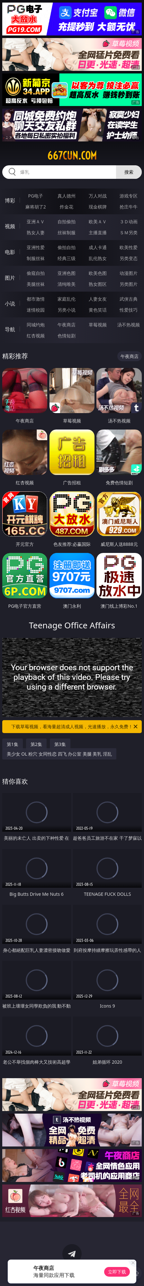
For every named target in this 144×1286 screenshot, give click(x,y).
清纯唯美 (67, 284)
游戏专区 (129, 196)
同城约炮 (36, 325)
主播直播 (98, 232)
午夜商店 (67, 325)
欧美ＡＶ (98, 221)
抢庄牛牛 (129, 207)
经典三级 (67, 258)
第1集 (12, 744)
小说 (10, 303)
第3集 (60, 744)
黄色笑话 (98, 310)
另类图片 (129, 284)
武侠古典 (129, 299)
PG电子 (35, 196)
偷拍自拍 (67, 247)
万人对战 (98, 196)
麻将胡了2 (35, 207)
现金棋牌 (98, 207)
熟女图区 (98, 284)
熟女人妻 (36, 232)
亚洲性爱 (36, 247)
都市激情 (36, 299)
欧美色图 (98, 273)
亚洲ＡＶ (36, 221)
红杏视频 (36, 336)
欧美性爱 (129, 247)
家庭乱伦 (67, 299)
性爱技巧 (129, 310)
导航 (10, 329)
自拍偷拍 (67, 221)
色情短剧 (67, 336)
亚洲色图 (67, 273)
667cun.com (72, 155)
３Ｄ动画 (129, 221)
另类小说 (67, 310)
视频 (10, 226)
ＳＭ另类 (129, 232)
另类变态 (129, 258)
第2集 (36, 744)
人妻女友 (98, 299)
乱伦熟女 (98, 258)
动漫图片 (129, 273)
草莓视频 (98, 325)
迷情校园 (36, 310)
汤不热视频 (128, 325)
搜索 (128, 172)
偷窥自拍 (36, 273)
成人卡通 (98, 247)
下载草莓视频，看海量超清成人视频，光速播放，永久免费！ (75, 726)
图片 (10, 277)
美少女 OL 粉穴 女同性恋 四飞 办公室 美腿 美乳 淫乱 (59, 754)
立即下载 (117, 1272)
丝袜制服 (67, 232)
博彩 (10, 200)
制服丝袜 (36, 258)
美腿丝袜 (36, 284)
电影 (10, 252)
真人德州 (67, 196)
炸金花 (66, 207)
